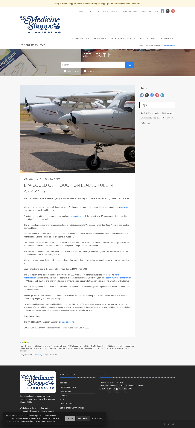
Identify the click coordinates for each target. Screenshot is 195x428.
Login (157, 11)
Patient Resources (122, 38)
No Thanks (83, 419)
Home (140, 45)
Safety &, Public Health (150, 113)
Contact (166, 38)
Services (99, 38)
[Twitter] (169, 424)
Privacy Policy (97, 418)
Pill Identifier (102, 11)
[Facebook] (164, 424)
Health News (71, 71)
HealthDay (38, 355)
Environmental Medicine (150, 118)
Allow (70, 419)
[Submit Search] (129, 65)
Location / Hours (130, 11)
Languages (82, 11)
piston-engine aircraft (77, 216)
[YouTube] (173, 424)
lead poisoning (68, 322)
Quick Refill (115, 11)
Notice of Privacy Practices (72, 408)
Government (168, 118)
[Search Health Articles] (93, 65)
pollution (124, 207)
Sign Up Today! (146, 11)
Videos (89, 71)
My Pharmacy (79, 38)
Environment (167, 113)
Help (92, 11)
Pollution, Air (146, 123)
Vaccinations (146, 38)
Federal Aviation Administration (118, 278)
